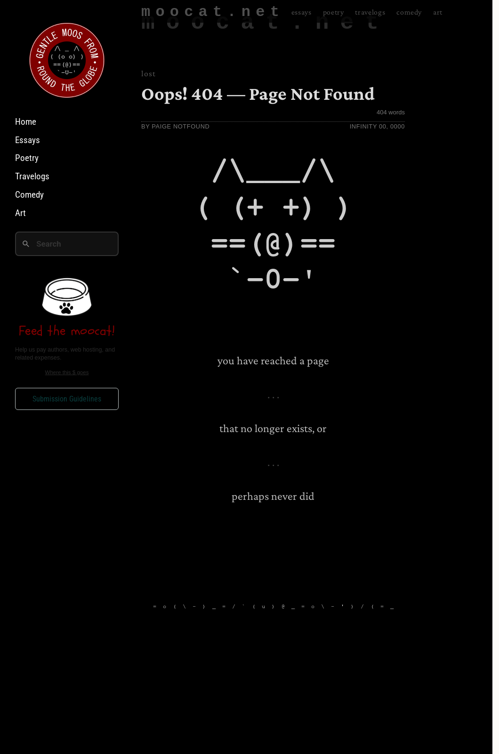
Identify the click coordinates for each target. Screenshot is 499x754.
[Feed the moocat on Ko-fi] (67, 297)
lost (148, 73)
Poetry (27, 157)
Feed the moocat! (67, 331)
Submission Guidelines (66, 398)
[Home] (66, 60)
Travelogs (32, 176)
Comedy (29, 194)
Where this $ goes (67, 372)
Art (20, 213)
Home (25, 121)
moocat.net (265, 22)
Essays (27, 140)
